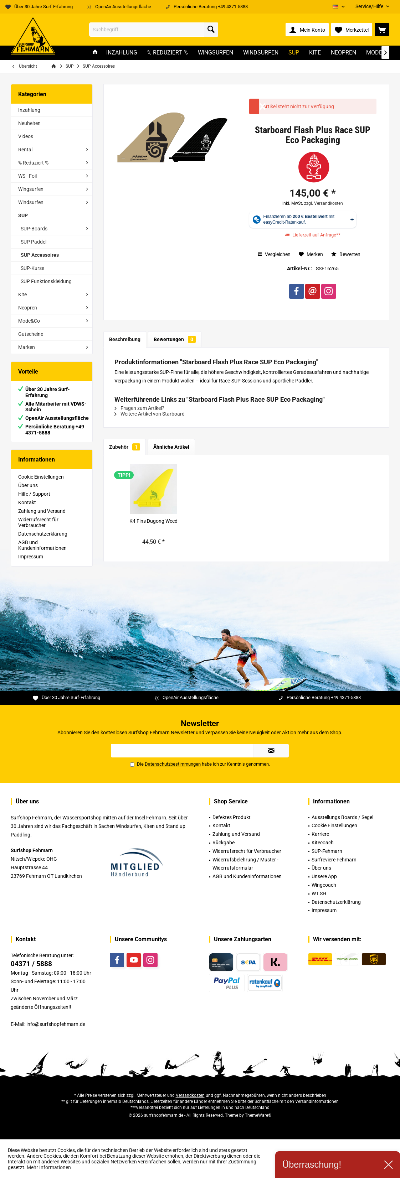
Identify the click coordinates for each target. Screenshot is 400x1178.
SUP (23, 215)
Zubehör (124, 447)
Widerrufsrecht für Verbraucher (38, 522)
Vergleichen (274, 254)
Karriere (320, 834)
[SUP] (293, 53)
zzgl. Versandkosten (323, 203)
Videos (25, 136)
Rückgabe (223, 842)
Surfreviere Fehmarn (334, 859)
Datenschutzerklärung (42, 534)
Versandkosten (190, 1095)
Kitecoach (323, 842)
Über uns (28, 485)
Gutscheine (30, 334)
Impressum (30, 556)
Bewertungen (175, 339)
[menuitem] (369, 6)
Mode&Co (29, 321)
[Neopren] (343, 53)
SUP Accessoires (40, 255)
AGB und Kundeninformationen (42, 545)
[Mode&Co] (379, 53)
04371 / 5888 (31, 964)
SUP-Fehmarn (327, 851)
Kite (22, 294)
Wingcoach (324, 885)
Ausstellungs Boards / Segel (342, 817)
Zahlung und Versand (42, 511)
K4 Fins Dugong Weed (153, 521)
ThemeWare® (258, 1115)
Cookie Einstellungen (41, 477)
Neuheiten (29, 123)
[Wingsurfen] (215, 53)
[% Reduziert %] (167, 53)
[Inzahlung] (121, 53)
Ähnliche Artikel (171, 447)
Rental (25, 149)
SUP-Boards (34, 228)
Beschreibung (124, 339)
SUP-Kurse (32, 268)
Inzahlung (29, 110)
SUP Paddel (33, 242)
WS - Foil (27, 176)
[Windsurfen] (260, 53)
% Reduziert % (33, 163)
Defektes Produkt (231, 817)
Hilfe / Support (34, 494)
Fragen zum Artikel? (139, 408)
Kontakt (27, 502)
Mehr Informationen (49, 1167)
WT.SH (319, 893)
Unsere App (324, 876)
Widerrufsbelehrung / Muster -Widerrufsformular (245, 864)
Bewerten (345, 254)
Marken (26, 347)
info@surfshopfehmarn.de (55, 1024)
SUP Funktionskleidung (46, 281)
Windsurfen (30, 202)
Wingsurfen (30, 189)
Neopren (27, 308)
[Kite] (315, 53)
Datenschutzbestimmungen (173, 764)
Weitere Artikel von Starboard (149, 414)
